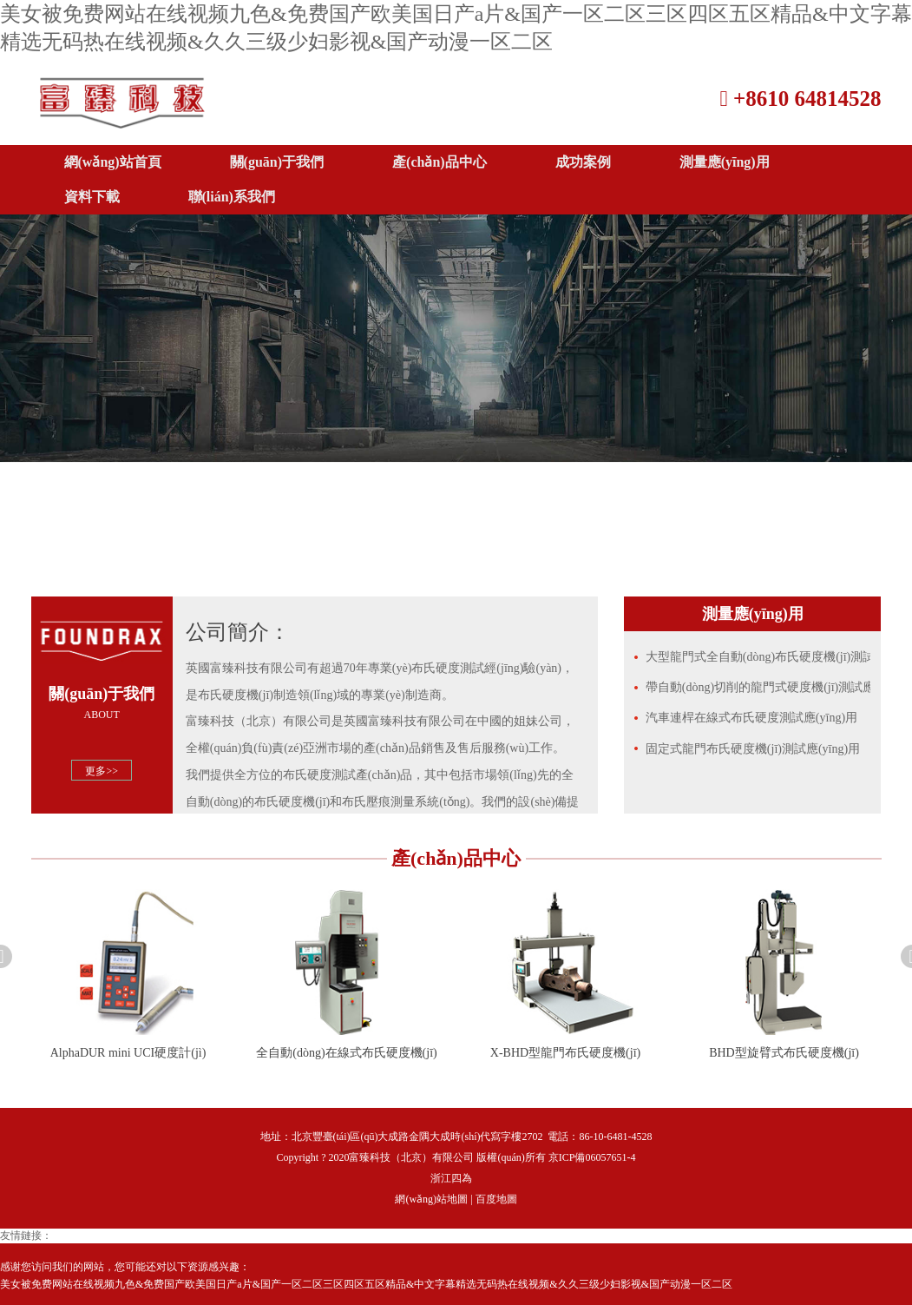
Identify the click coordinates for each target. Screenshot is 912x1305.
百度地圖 (496, 1199)
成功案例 (583, 162)
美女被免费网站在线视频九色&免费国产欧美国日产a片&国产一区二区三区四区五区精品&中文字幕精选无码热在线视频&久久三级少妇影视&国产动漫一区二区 (366, 1284)
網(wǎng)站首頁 (112, 162)
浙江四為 (451, 1178)
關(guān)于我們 (277, 162)
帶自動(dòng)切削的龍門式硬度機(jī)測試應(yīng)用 (758, 687)
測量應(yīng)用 (724, 162)
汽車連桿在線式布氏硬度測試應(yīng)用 (751, 717)
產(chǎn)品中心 (439, 162)
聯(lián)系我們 (231, 196)
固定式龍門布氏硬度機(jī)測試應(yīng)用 (753, 748)
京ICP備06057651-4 (592, 1157)
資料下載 (92, 196)
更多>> (101, 771)
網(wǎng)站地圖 (431, 1199)
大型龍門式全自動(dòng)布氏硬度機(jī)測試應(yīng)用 (758, 656)
